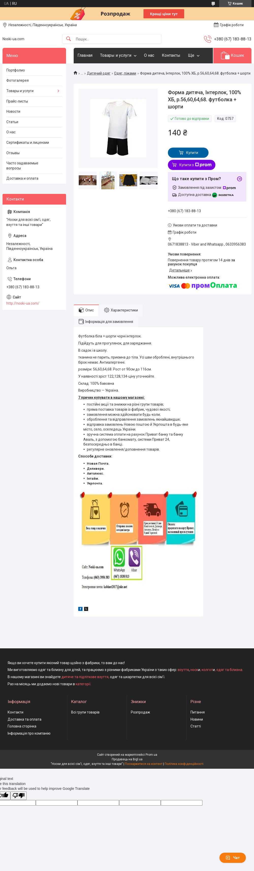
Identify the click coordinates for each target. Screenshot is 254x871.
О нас (149, 55)
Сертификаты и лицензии (27, 142)
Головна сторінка (22, 726)
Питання (197, 712)
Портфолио (15, 70)
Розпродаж (140, 712)
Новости (13, 111)
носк (194, 670)
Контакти (15, 712)
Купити (192, 153)
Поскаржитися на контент (143, 764)
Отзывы (13, 153)
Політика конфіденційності (184, 764)
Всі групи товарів (85, 712)
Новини (196, 719)
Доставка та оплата (24, 719)
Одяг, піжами (125, 73)
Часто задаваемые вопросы (22, 165)
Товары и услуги (115, 55)
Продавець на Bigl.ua (127, 759)
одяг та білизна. (229, 670)
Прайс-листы (17, 101)
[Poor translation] (18, 795)
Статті (195, 726)
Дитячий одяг (98, 73)
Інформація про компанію (29, 733)
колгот (207, 670)
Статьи (12, 122)
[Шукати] (68, 39)
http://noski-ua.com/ (22, 303)
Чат (233, 857)
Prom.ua (151, 754)
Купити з (195, 165)
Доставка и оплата (22, 178)
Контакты (171, 55)
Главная (84, 55)
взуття (183, 670)
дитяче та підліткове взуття (84, 677)
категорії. (83, 684)
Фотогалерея (17, 80)
